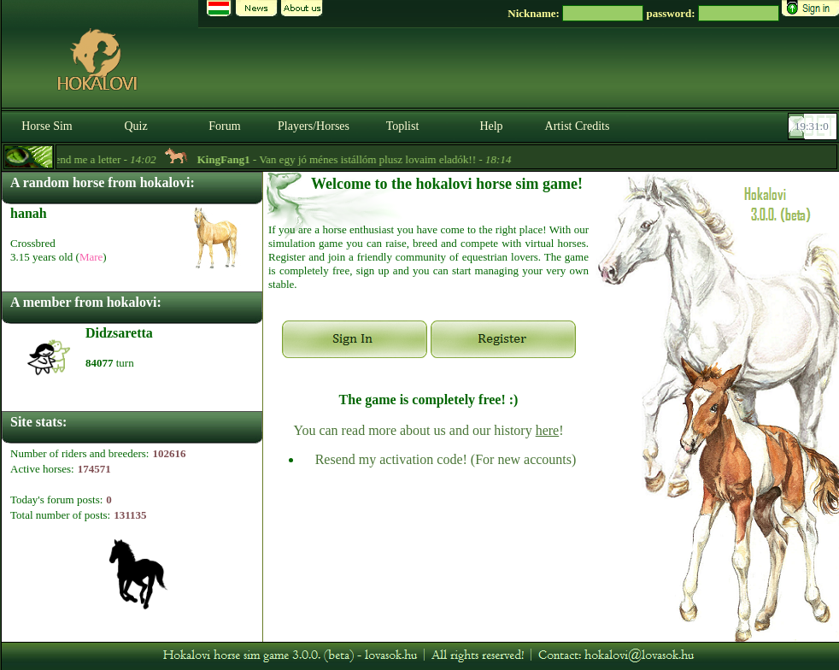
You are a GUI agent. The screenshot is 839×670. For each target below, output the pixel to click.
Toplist (403, 126)
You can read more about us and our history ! (428, 430)
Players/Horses (313, 126)
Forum (224, 126)
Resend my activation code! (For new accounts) (446, 459)
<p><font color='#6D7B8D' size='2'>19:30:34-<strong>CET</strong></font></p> (814, 126)
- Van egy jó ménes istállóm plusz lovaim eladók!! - (359, 159)
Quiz (135, 126)
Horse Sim (47, 126)
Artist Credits (577, 126)
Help (490, 126)
